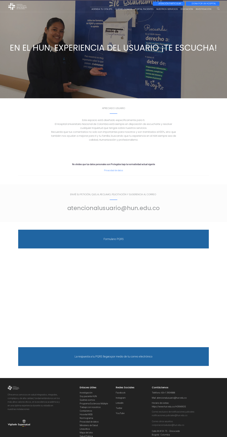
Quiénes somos (87, 400)
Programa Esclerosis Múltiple (94, 403)
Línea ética (85, 429)
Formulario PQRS (113, 239)
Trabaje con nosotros (90, 407)
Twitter (119, 408)
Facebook (120, 392)
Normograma (86, 418)
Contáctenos (86, 411)
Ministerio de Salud (89, 425)
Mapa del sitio (86, 432)
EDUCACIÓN (187, 9)
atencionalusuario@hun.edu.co (172, 398)
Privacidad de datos (113, 170)
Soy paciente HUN (88, 396)
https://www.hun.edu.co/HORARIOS (169, 406)
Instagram (121, 398)
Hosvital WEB (86, 414)
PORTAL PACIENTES (144, 9)
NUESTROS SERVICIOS (167, 9)
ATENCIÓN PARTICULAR (170, 3)
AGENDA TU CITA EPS (102, 9)
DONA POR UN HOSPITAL (204, 3)
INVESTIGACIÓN (203, 9)
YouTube (120, 413)
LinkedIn (120, 403)
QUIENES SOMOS (123, 9)
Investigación (86, 392)
